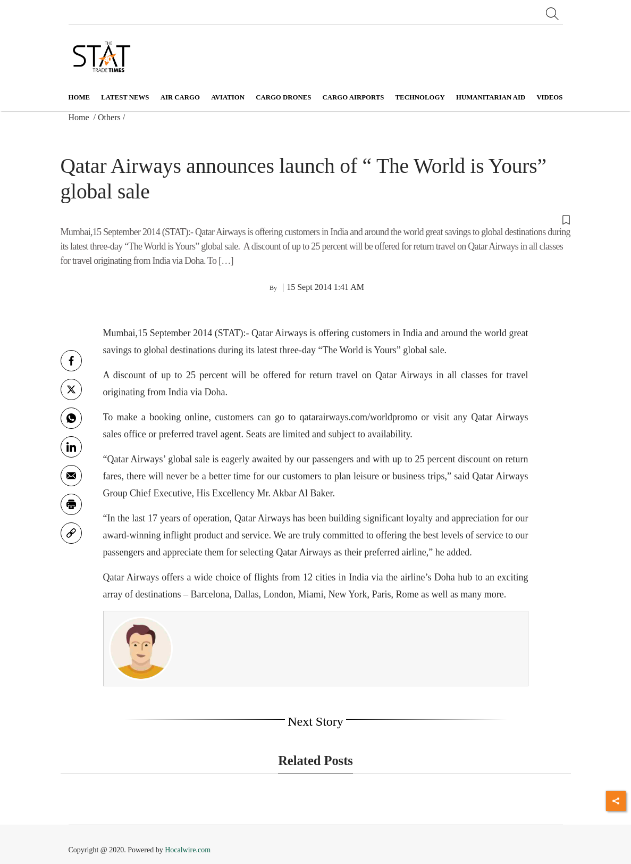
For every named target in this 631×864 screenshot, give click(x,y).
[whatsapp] (71, 418)
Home (79, 97)
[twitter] (71, 389)
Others (109, 117)
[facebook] (71, 360)
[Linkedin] (71, 447)
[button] (316, 218)
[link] (71, 533)
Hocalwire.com (188, 850)
